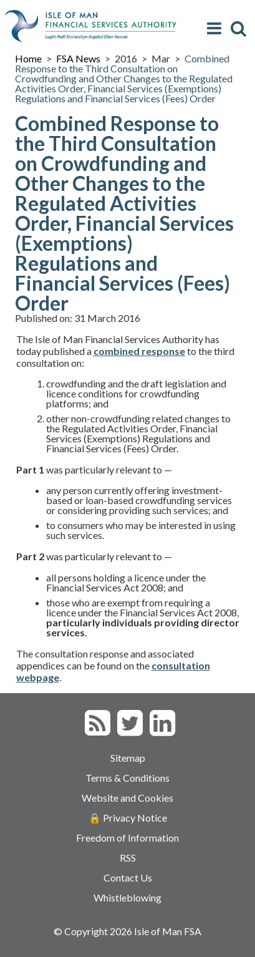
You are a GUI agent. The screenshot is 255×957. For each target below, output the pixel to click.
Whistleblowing (127, 897)
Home (28, 58)
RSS (128, 857)
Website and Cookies (127, 798)
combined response (139, 351)
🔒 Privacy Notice (128, 817)
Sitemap (127, 758)
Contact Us (127, 877)
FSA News (78, 58)
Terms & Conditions (127, 778)
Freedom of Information (127, 837)
